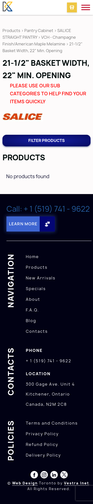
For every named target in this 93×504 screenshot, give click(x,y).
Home (32, 256)
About (33, 299)
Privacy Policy (42, 434)
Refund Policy (42, 444)
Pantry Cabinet (38, 30)
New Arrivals (41, 278)
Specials (36, 288)
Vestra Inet (76, 483)
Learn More (23, 224)
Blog (31, 320)
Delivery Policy (43, 455)
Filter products (46, 140)
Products (11, 30)
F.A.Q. (32, 310)
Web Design (25, 483)
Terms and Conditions (52, 423)
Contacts (37, 331)
